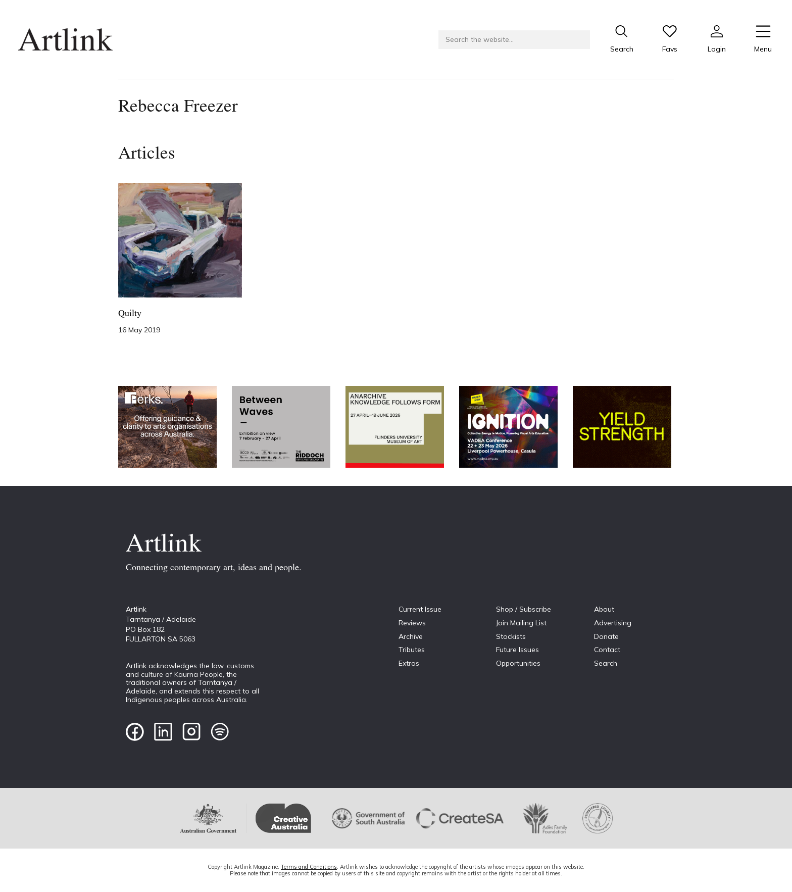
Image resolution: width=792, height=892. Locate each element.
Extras (409, 663)
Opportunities (518, 663)
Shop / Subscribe (523, 609)
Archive (411, 636)
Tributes (412, 649)
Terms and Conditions (309, 866)
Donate (606, 636)
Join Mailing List (521, 622)
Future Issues (517, 649)
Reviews (412, 622)
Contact (607, 649)
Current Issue (420, 609)
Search (605, 663)
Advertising (612, 622)
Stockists (511, 636)
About (604, 609)
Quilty (129, 314)
